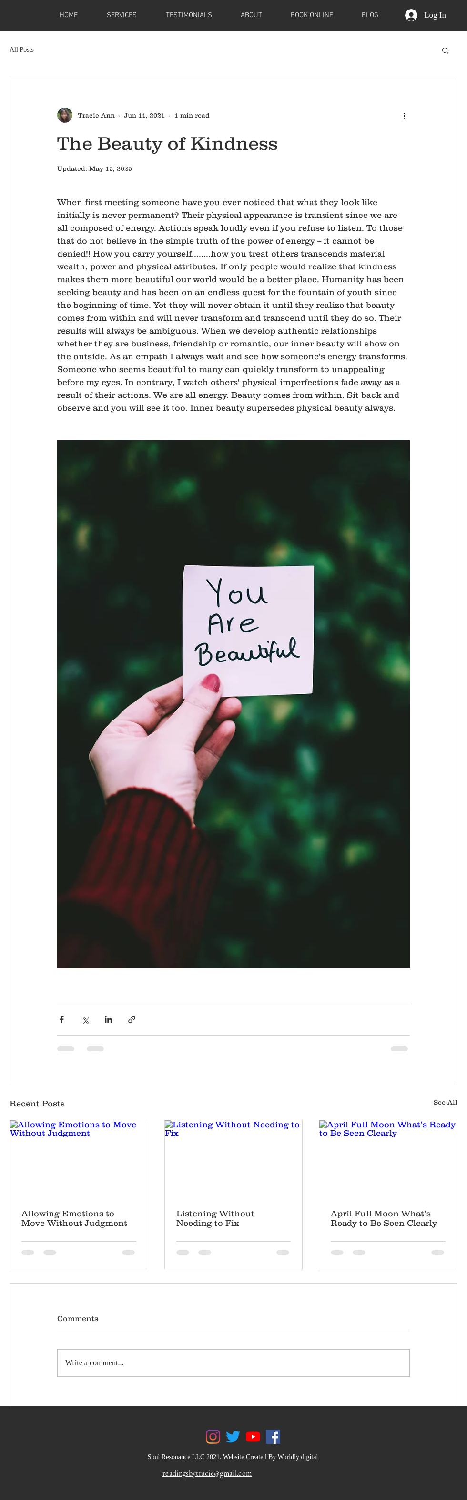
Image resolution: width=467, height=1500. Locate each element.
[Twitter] (233, 1437)
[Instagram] (213, 1437)
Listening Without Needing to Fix (215, 1218)
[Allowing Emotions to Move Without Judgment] (79, 1158)
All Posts (22, 49)
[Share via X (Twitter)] (85, 1019)
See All (445, 1102)
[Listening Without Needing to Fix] (234, 1158)
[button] (445, 50)
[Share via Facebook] (61, 1019)
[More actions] (404, 115)
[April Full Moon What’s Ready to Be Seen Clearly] (388, 1158)
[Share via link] (131, 1019)
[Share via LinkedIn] (108, 1019)
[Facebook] (273, 1437)
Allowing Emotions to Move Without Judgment (74, 1218)
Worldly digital (298, 1457)
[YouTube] (253, 1437)
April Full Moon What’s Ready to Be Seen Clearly (384, 1218)
